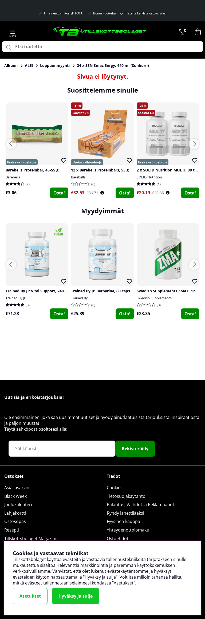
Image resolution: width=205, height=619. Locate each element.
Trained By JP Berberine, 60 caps (100, 290)
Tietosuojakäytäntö (126, 496)
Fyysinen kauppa (123, 521)
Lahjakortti (15, 513)
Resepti (11, 530)
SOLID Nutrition (149, 177)
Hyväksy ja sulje (75, 596)
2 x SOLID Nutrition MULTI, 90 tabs (169, 170)
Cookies (115, 488)
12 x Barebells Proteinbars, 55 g (100, 170)
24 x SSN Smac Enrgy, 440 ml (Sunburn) (113, 65)
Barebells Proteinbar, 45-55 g (32, 170)
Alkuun (11, 65)
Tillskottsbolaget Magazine (31, 538)
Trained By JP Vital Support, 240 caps (39, 290)
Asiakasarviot (17, 488)
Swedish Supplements (154, 298)
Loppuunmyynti (55, 65)
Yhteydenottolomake (128, 530)
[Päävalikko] (12, 31)
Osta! (59, 193)
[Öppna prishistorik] (102, 192)
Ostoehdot (117, 538)
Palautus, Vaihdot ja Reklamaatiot (140, 504)
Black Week (15, 496)
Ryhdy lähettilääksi (125, 513)
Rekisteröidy (135, 449)
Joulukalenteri (18, 504)
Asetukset (30, 596)
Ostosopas (15, 521)
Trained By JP (16, 298)
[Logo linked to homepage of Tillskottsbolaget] (100, 32)
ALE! (29, 65)
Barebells (13, 177)
